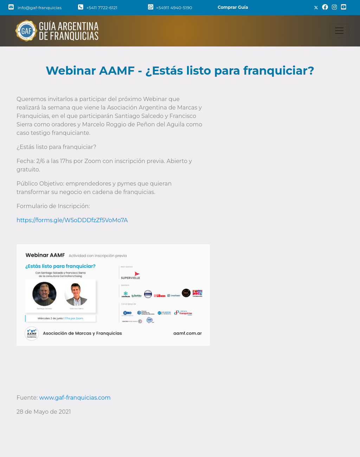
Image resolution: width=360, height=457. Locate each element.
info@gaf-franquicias (35, 7)
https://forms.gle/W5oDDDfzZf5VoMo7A (72, 220)
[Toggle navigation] (339, 31)
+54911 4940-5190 (170, 7)
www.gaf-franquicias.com (75, 397)
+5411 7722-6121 (97, 7)
